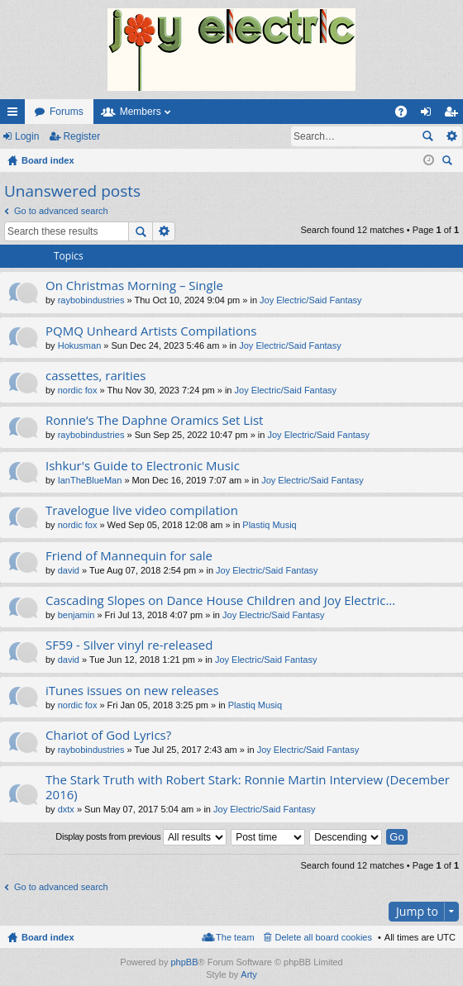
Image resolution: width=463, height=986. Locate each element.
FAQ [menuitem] (406, 115)
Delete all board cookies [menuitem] (323, 937)
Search (427, 136)
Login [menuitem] (429, 115)
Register (81, 136)
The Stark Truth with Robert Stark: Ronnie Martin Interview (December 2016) (247, 787)
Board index (47, 937)
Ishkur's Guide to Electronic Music (142, 466)
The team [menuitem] (235, 937)
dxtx (66, 809)
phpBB (184, 962)
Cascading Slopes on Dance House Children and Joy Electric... (220, 600)
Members (140, 111)
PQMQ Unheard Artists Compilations (150, 331)
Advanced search (451, 136)
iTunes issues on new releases (132, 690)
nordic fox (78, 390)
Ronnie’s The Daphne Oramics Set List (154, 420)
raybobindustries (91, 300)
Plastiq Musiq (269, 525)
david (68, 570)
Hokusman (80, 345)
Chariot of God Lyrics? (108, 735)
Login (27, 136)
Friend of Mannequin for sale (128, 556)
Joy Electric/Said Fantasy (311, 300)
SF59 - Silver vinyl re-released (128, 645)
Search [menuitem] (449, 162)
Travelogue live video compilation (141, 510)
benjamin (76, 615)
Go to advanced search (61, 211)
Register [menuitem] (454, 115)
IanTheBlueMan (90, 480)
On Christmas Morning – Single (134, 285)
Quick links (16, 115)
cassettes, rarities (95, 375)
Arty (249, 974)
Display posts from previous (141, 837)
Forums (67, 111)
